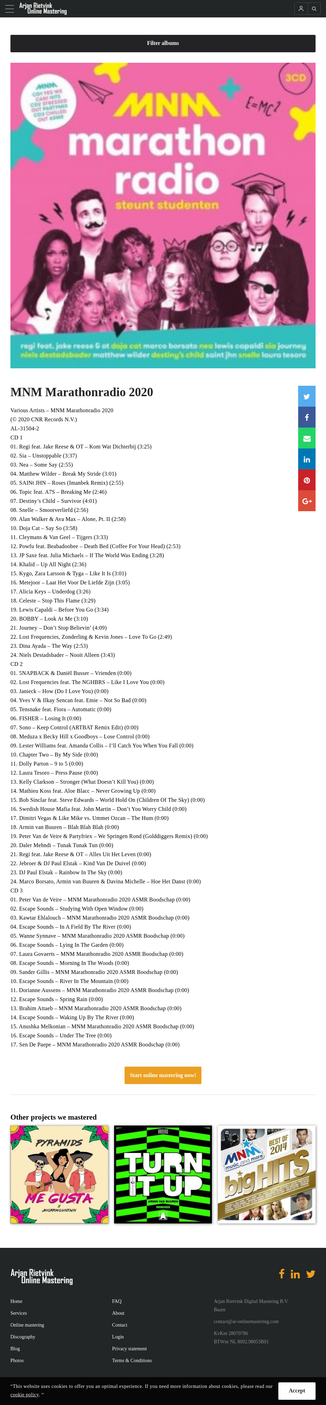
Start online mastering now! (163, 1075)
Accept (297, 1391)
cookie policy (24, 1394)
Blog (15, 1348)
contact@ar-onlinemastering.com (246, 1321)
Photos (17, 1360)
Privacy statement (129, 1348)
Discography (22, 1336)
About (118, 1313)
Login (118, 1336)
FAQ (116, 1301)
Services (18, 1313)
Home (16, 1301)
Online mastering (27, 1325)
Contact (119, 1325)
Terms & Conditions (132, 1360)
